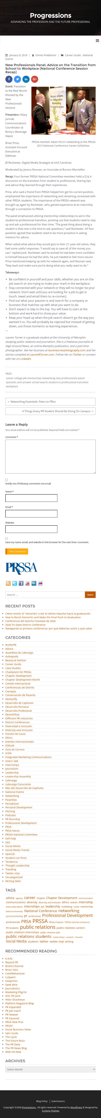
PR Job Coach (13, 1010)
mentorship (34, 378)
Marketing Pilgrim (16, 992)
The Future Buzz (15, 1040)
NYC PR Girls (12, 996)
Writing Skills (13, 881)
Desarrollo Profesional (18, 710)
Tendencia (11, 861)
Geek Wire (11, 984)
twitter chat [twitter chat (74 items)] (57, 941)
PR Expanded (13, 1007)
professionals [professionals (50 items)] (13, 922)
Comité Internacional (17, 683)
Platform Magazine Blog (19, 1003)
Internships (12, 765)
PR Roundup (12, 819)
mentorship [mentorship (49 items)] (86, 907)
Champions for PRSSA (18, 672)
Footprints (11, 981)
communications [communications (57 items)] (16, 902)
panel (81, 378)
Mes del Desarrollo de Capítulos (24, 788)
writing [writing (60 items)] (69, 941)
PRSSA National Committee (21, 834)
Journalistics (12, 988)
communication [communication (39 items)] (86, 898)
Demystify (11, 699)
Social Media (13, 846)
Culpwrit (10, 977)
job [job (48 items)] (42, 907)
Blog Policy (42, 1101)
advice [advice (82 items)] (10, 898)
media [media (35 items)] (76, 907)
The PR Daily (12, 1044)
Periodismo (12, 803)
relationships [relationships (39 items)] (59, 937)
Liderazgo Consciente (18, 784)
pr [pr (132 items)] (25, 915)
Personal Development (18, 807)
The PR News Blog (16, 1048)
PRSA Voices (12, 830)
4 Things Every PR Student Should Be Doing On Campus (56, 411)
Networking (12, 796)
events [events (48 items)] (73, 902)
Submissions (58, 1101)
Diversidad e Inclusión (18, 726)
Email (9, 507)
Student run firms (16, 858)
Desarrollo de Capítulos (19, 703)
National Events (14, 792)
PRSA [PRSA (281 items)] (26, 922)
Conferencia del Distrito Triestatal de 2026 (30, 621)
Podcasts (10, 815)
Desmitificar (12, 714)
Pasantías (11, 799)
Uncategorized (14, 877)
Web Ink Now (13, 1052)
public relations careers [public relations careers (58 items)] (71, 928)
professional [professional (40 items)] (35, 916)
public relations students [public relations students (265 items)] (29, 936)
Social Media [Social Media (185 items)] (16, 941)
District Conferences (17, 722)
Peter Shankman (15, 999)
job (25, 378)
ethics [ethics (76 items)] (65, 902)
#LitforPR (10, 644)
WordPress (76, 1107)
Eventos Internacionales (19, 741)
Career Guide (73, 55)
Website (9, 522)
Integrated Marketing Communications (28, 757)
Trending (10, 869)
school (35, 382)
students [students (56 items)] (33, 941)
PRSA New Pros (14, 1022)
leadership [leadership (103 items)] (53, 906)
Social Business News (18, 1029)
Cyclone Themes (50, 1110)
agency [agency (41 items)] (19, 898)
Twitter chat (12, 873)
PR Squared (12, 1018)
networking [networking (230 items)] (68, 911)
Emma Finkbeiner (46, 55)
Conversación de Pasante (20, 695)
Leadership (12, 772)
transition (83, 382)
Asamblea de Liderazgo (19, 652)
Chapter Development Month (22, 679)
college (18, 378)
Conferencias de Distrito (19, 687)
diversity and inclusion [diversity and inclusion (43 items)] (50, 902)
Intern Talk (11, 761)
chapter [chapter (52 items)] (41, 898)
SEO (7, 842)
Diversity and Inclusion (19, 730)
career (10, 378)
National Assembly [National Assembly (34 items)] (14, 911)
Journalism (11, 768)
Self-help (10, 838)
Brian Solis (11, 969)
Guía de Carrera (14, 749)
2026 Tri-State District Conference (25, 624)
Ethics (8, 737)
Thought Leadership (17, 865)
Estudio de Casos (15, 734)
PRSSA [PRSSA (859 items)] (40, 921)
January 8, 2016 (18, 55)
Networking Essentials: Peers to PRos (33, 401)
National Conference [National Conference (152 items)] (40, 910)
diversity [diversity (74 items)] (32, 902)
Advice (9, 648)
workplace (12, 386)
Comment (11, 437)
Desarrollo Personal (17, 706)
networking (48, 378)
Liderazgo (11, 780)
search (44, 382)
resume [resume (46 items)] (79, 937)
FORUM (9, 745)
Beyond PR (11, 962)
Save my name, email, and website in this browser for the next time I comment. (47, 542)
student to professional (62, 382)
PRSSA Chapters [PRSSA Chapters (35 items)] (56, 922)
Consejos (10, 691)
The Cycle (11, 1037)
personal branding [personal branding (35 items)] (14, 916)
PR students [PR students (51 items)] (12, 928)
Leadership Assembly (18, 776)
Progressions (29, 1107)
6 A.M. (9, 958)
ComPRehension (15, 973)
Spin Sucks (11, 1033)
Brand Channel (14, 966)
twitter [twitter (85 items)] (44, 941)
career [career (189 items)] (30, 897)
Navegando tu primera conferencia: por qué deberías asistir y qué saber (48, 628)
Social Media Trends (17, 850)
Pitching (10, 811)
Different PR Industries (19, 718)
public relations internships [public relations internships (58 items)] (22, 932)
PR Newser (11, 1014)
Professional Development (21, 823)
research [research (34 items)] (70, 937)
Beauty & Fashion (15, 660)
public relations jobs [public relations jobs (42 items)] (50, 932)
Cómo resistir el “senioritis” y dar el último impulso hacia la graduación (47, 613)
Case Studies (13, 668)
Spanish (10, 854)
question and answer (18, 382)
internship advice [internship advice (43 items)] (14, 907)
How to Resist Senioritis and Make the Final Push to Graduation (43, 617)
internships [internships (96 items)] (32, 906)
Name (9, 491)
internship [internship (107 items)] (86, 902)
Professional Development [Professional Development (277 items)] (67, 916)
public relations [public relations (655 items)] (37, 927)
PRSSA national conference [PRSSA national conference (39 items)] (77, 922)
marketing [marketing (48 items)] (66, 907)
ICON (8, 753)
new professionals (66, 378)
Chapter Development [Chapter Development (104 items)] (61, 897)
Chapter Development (18, 675)
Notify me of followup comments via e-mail (28, 483)
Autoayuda (11, 656)
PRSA (8, 826)
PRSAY (9, 1025)
